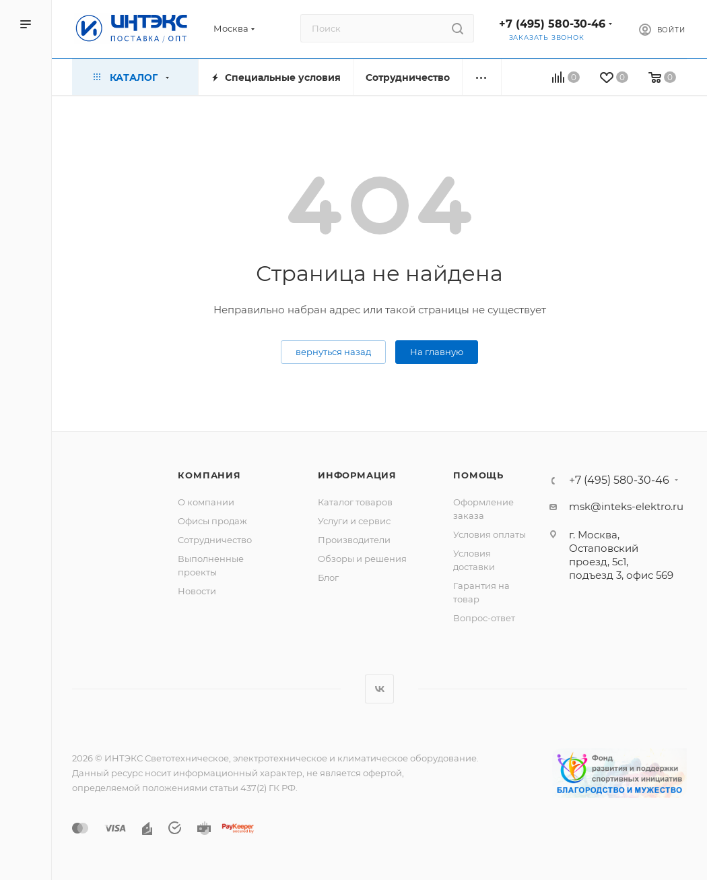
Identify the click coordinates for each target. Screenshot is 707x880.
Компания (209, 475)
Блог (328, 577)
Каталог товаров (355, 502)
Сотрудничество (215, 539)
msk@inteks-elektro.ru (626, 506)
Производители (354, 539)
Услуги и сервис (354, 520)
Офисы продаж (212, 520)
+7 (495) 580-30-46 (552, 24)
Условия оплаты (489, 534)
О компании (206, 502)
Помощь (478, 475)
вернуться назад (333, 351)
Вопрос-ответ (484, 617)
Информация (357, 475)
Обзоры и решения (362, 558)
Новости (197, 591)
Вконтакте (379, 688)
